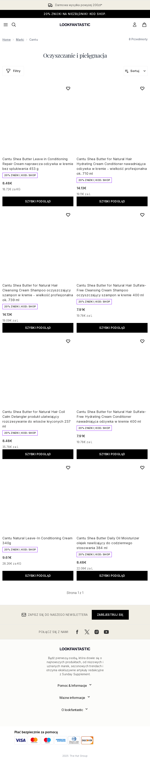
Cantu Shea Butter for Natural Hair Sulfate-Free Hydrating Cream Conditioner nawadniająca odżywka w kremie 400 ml (111, 416)
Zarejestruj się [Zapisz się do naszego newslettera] (110, 614)
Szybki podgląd (38, 201)
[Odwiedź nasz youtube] (106, 632)
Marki (20, 39)
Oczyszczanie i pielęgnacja (75, 55)
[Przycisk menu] (5, 24)
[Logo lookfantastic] (75, 25)
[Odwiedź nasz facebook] (77, 632)
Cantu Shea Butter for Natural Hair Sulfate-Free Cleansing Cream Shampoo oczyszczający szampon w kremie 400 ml (111, 290)
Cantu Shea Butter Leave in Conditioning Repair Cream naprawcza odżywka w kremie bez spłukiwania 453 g (37, 164)
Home (6, 39)
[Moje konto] (135, 25)
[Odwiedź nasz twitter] (87, 632)
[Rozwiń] (75, 685)
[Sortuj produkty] (136, 71)
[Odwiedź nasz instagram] (96, 632)
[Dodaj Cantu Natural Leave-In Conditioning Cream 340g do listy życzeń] (68, 467)
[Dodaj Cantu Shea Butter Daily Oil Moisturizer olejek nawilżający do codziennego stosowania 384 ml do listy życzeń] (142, 467)
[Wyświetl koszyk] (144, 24)
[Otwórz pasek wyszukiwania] (13, 24)
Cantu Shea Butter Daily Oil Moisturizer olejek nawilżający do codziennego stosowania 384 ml (108, 543)
